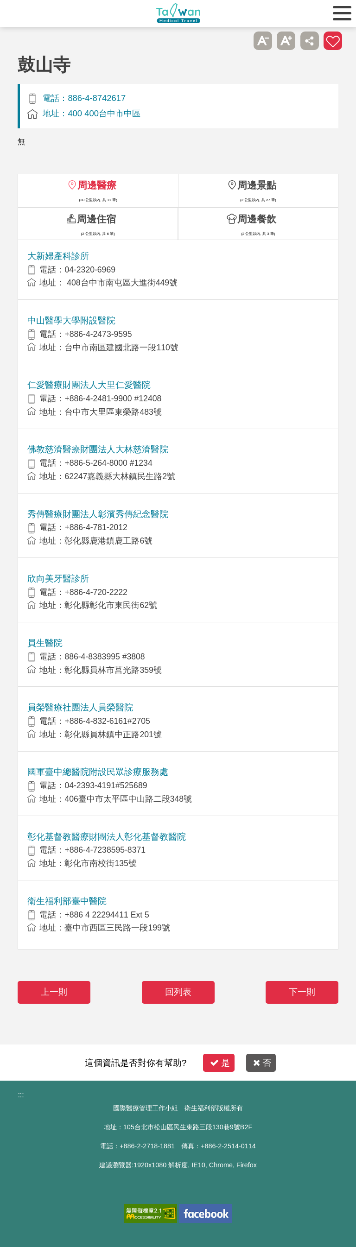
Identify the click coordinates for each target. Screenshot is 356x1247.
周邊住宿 (96, 219)
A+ (286, 41)
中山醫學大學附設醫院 (71, 320)
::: (21, 1095)
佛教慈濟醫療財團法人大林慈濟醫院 (97, 449)
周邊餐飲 (256, 219)
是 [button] (220, 1063)
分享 (309, 41)
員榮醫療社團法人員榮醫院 (80, 707)
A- (263, 41)
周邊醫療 (96, 185)
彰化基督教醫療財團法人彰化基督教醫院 (106, 837)
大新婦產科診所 (58, 256)
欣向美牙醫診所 (58, 578)
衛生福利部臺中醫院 (67, 901)
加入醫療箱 (333, 41)
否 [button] (262, 1063)
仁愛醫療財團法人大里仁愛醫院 (89, 385)
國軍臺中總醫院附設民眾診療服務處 (97, 772)
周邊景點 (256, 185)
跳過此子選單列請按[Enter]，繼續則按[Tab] (239, 41)
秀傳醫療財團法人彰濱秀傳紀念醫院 (97, 514)
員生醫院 (45, 643)
